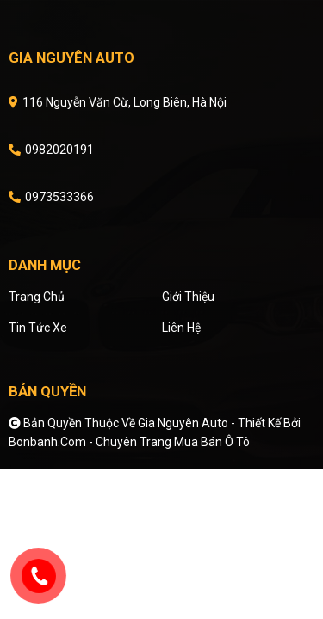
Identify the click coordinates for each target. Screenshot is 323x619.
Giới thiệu (188, 296)
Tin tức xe (38, 327)
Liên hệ (181, 327)
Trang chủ (37, 296)
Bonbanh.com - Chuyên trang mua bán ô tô (129, 442)
